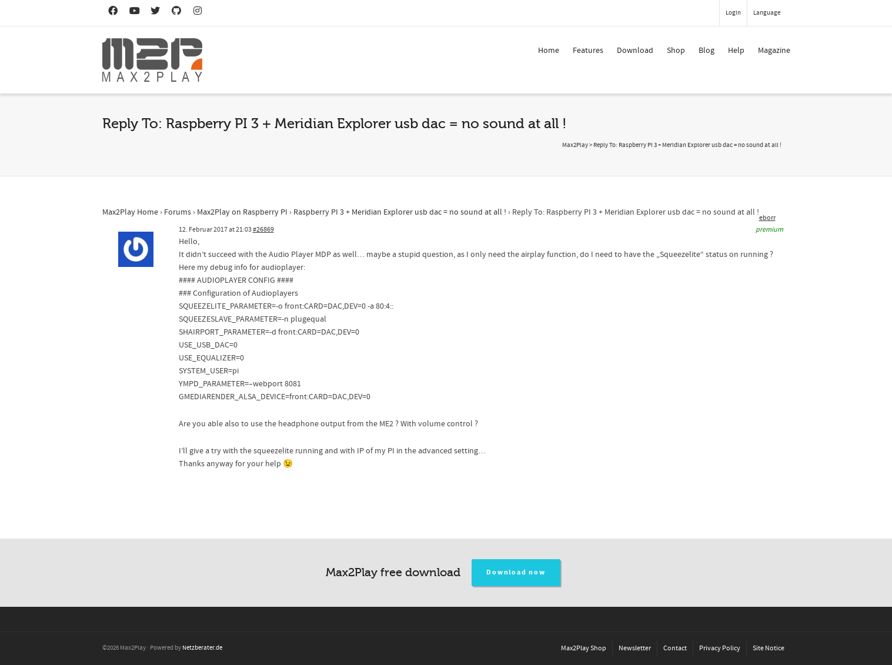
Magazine (774, 50)
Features (588, 50)
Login (733, 13)
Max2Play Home (130, 212)
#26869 (263, 229)
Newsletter (635, 648)
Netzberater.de (202, 648)
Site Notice (768, 648)
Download (635, 50)
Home (548, 50)
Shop (676, 50)
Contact (675, 648)
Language (766, 13)
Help (736, 50)
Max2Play (575, 145)
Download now (516, 572)
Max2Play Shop (583, 648)
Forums (177, 212)
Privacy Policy (719, 648)
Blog (706, 50)
